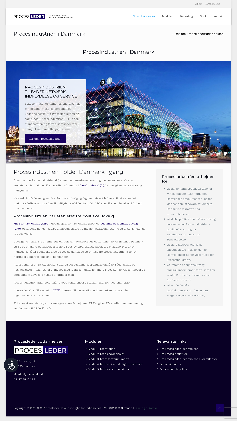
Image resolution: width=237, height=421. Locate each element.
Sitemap (126, 408)
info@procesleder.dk (30, 374)
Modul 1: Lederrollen (101, 349)
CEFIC (56, 290)
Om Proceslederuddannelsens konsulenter (188, 359)
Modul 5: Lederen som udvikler (108, 369)
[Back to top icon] (220, 408)
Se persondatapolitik (173, 369)
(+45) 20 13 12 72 (26, 379)
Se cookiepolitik (170, 364)
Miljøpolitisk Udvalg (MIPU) (31, 223)
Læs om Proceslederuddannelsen (199, 34)
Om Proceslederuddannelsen (179, 349)
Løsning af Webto (146, 408)
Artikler (198, 4)
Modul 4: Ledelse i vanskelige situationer (115, 364)
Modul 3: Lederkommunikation (108, 359)
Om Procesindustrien (174, 354)
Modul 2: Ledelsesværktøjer (106, 354)
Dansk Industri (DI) (92, 185)
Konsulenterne (212, 4)
